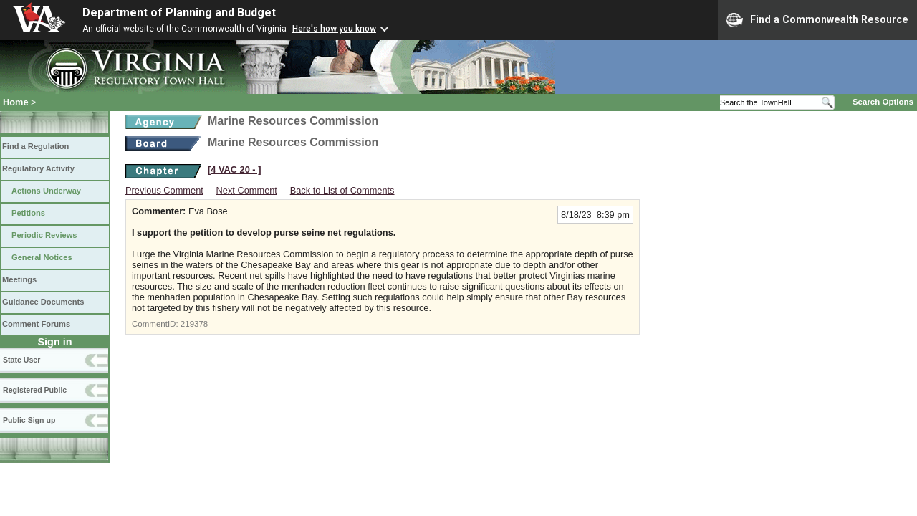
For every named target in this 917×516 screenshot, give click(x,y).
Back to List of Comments (342, 190)
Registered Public (35, 390)
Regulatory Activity (38, 168)
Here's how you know (334, 29)
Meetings (19, 279)
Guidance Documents (43, 301)
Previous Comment (164, 190)
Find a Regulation (35, 146)
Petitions (28, 213)
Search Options (883, 101)
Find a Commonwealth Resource (817, 20)
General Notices (41, 257)
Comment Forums (36, 324)
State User (21, 359)
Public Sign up (29, 420)
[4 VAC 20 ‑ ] (234, 169)
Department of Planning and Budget (179, 12)
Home (16, 102)
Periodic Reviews (44, 235)
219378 (194, 324)
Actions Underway (46, 190)
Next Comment (246, 190)
